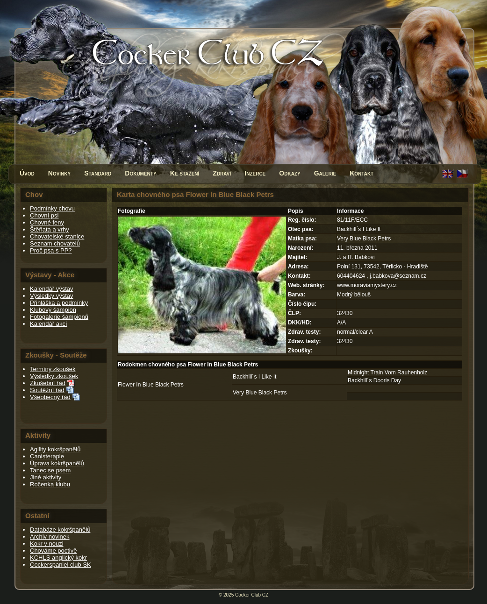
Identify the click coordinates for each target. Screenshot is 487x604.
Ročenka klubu (50, 484)
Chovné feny (47, 222)
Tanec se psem (50, 470)
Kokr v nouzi (47, 543)
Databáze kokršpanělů (60, 529)
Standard (97, 173)
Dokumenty (140, 173)
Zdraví (222, 173)
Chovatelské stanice (57, 236)
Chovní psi (44, 215)
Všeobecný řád (50, 396)
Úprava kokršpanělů (57, 463)
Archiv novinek (50, 536)
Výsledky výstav (51, 295)
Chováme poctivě (53, 550)
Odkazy (289, 173)
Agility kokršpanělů (55, 449)
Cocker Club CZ (251, 594)
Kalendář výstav (51, 288)
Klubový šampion (53, 309)
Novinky (59, 173)
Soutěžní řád (47, 389)
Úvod (27, 173)
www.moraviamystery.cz (367, 285)
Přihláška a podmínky (59, 302)
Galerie (325, 173)
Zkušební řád (47, 382)
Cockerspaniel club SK (60, 564)
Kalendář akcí (48, 323)
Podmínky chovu (52, 208)
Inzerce (254, 173)
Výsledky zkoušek (54, 375)
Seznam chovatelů (55, 243)
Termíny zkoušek (53, 368)
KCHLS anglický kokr (58, 557)
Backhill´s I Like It (254, 376)
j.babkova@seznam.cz (398, 276)
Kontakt (361, 173)
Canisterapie (47, 456)
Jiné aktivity (45, 477)
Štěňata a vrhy (49, 229)
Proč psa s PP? (51, 250)
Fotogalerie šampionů (59, 316)
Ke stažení (185, 173)
